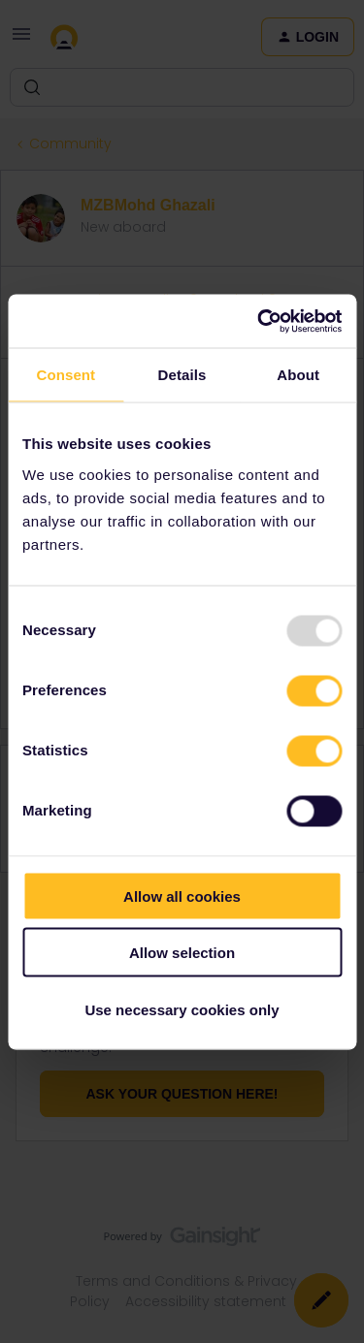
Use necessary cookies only (181, 1009)
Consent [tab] (65, 375)
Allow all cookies (182, 895)
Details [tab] (182, 375)
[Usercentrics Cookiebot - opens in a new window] (259, 321)
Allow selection (182, 952)
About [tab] (298, 375)
